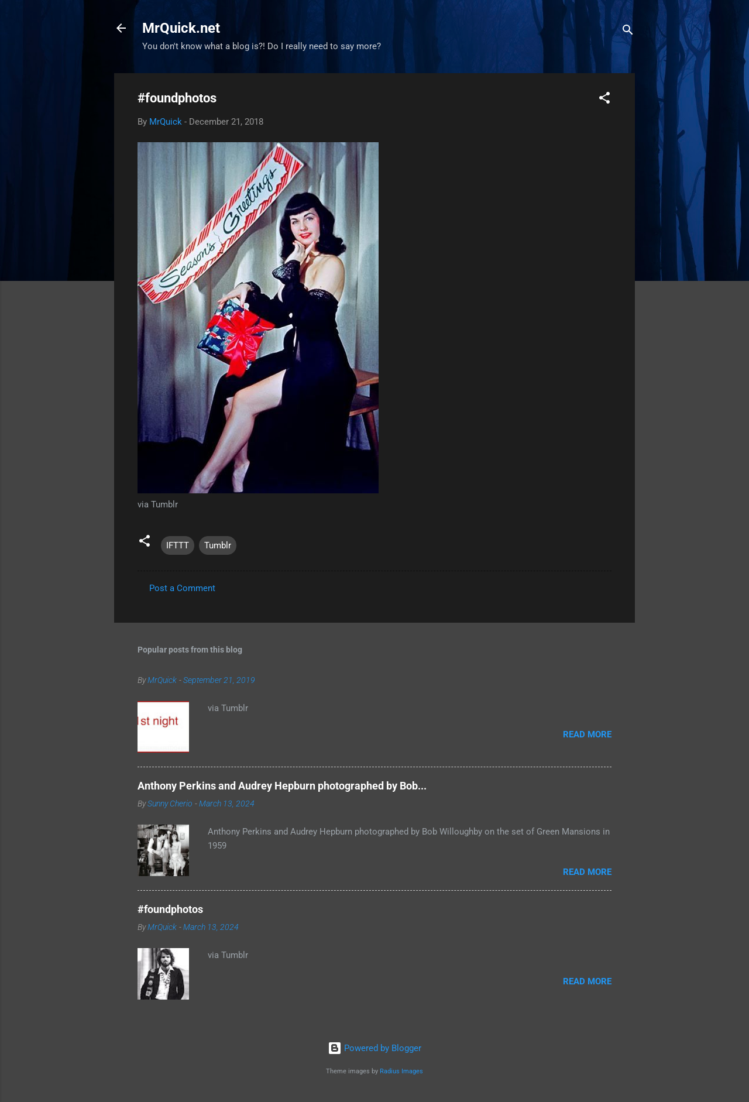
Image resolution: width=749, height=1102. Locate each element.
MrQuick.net (181, 28)
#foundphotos (170, 909)
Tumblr (217, 545)
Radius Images (401, 1071)
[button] (604, 100)
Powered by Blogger (374, 1048)
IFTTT (177, 545)
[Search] (628, 32)
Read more (587, 734)
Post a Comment (182, 588)
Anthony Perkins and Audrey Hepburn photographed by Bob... (282, 786)
